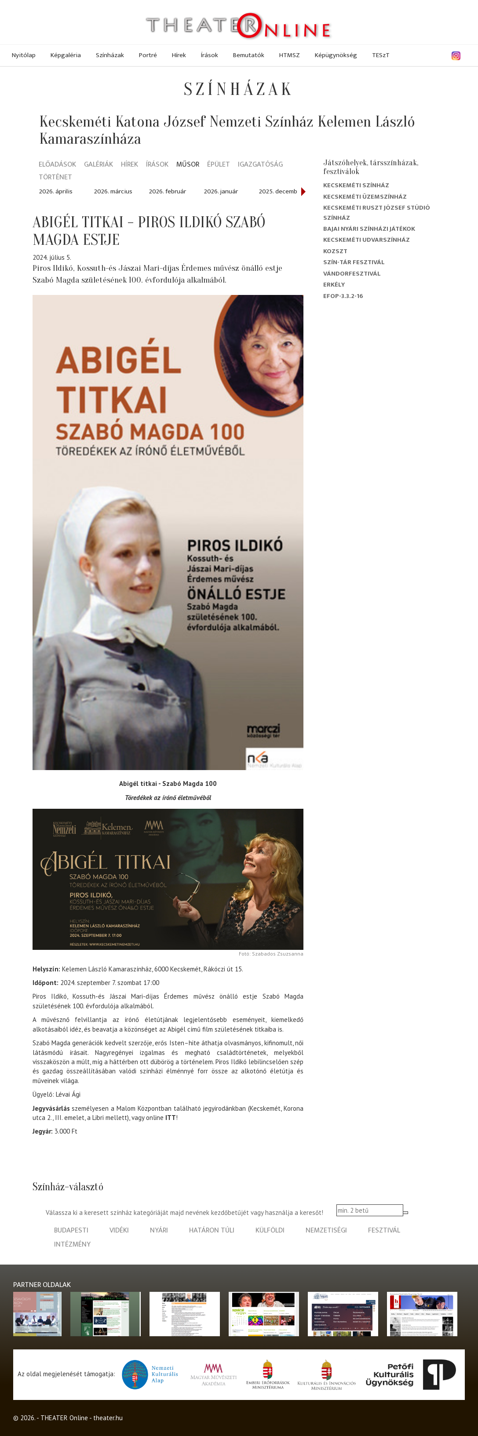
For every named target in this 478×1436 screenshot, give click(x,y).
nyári (159, 1230)
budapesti (71, 1230)
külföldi (270, 1230)
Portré (148, 55)
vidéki (119, 1230)
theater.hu (108, 1418)
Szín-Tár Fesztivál (354, 262)
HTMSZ (289, 55)
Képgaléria (66, 55)
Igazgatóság (260, 165)
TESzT (381, 55)
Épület (218, 165)
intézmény (72, 1245)
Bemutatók (248, 55)
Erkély (334, 284)
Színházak (110, 55)
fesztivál (384, 1230)
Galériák (98, 165)
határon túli (211, 1230)
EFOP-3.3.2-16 (343, 296)
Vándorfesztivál (352, 273)
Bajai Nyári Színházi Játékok (369, 228)
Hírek (179, 55)
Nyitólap (24, 55)
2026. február (167, 191)
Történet (55, 177)
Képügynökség (336, 55)
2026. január (221, 191)
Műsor (187, 165)
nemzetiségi (326, 1230)
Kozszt (335, 251)
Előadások (57, 165)
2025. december (281, 191)
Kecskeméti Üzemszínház (365, 196)
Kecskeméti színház (356, 185)
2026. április (56, 191)
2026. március (113, 191)
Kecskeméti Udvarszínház (366, 239)
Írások (209, 55)
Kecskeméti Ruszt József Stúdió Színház (376, 212)
